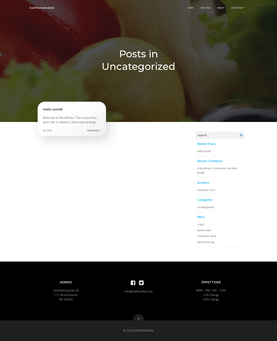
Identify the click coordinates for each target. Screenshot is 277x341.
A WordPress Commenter (212, 168)
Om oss (205, 8)
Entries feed (204, 230)
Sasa (49, 130)
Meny (220, 8)
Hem (190, 8)
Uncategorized (205, 207)
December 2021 (206, 190)
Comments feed (206, 236)
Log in (200, 224)
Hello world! (204, 151)
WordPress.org (205, 242)
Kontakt (237, 8)
